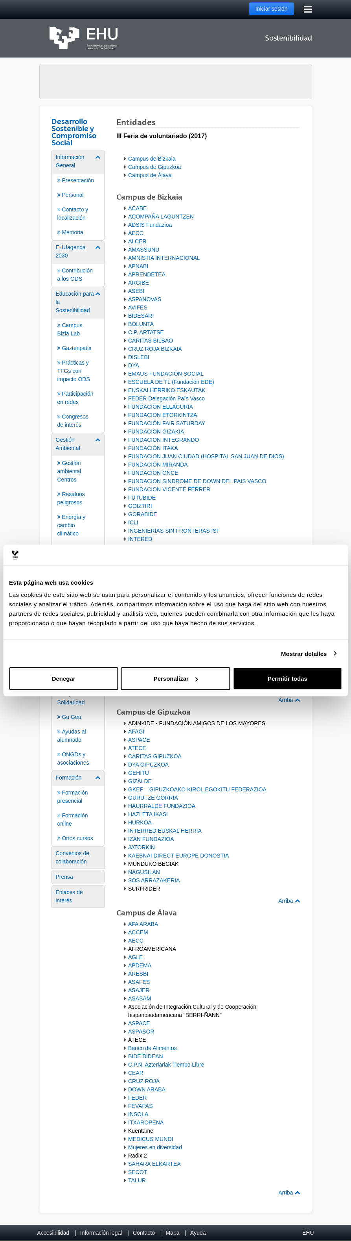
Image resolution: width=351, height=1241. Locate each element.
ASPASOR (141, 1031)
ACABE (137, 208)
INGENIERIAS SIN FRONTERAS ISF (174, 531)
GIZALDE (140, 781)
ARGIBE (138, 283)
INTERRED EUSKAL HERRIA (165, 831)
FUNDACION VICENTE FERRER (169, 489)
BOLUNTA (141, 324)
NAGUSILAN (144, 872)
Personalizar (176, 678)
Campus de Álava (150, 175)
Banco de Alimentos (152, 1048)
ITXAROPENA (146, 1122)
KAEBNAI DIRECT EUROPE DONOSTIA (178, 855)
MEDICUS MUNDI (150, 1139)
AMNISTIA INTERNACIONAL (164, 258)
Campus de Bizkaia (152, 159)
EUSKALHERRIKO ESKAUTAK (167, 390)
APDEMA (139, 965)
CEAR (135, 1073)
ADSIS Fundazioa (150, 225)
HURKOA (140, 822)
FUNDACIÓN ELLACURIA (160, 407)
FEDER (137, 1098)
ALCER (137, 241)
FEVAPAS (140, 1106)
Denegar (63, 678)
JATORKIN (141, 847)
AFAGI (136, 731)
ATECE (137, 748)
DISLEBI (138, 357)
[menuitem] (78, 194)
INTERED (140, 539)
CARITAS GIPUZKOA (155, 756)
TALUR (137, 1180)
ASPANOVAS (144, 299)
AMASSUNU (143, 249)
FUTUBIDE (142, 498)
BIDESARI (141, 316)
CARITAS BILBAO (150, 340)
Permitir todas (287, 678)
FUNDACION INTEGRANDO (163, 440)
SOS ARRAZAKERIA (154, 880)
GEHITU (138, 773)
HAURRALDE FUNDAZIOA (161, 806)
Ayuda (198, 1233)
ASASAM (139, 998)
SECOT (137, 1172)
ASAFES (139, 982)
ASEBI (136, 291)
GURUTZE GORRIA (153, 798)
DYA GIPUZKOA (148, 764)
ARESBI (138, 974)
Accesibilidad (53, 1233)
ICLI (133, 522)
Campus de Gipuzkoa (154, 167)
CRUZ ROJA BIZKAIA (155, 349)
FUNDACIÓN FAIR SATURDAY (166, 423)
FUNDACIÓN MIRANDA (158, 464)
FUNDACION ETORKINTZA (162, 415)
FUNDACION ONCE (153, 473)
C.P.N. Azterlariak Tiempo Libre (166, 1064)
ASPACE (139, 740)
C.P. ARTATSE (146, 332)
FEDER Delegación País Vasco (166, 398)
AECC (135, 233)
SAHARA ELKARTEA (154, 1164)
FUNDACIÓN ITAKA (153, 448)
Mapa (172, 1233)
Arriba (289, 700)
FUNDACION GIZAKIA (156, 431)
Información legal (101, 1233)
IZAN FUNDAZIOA (151, 839)
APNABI (138, 266)
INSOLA (138, 1114)
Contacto (144, 1233)
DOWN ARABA (146, 1089)
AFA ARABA (143, 924)
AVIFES (137, 307)
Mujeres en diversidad (155, 1147)
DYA (133, 365)
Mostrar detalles (304, 653)
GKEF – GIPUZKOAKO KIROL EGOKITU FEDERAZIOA (197, 789)
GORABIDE (142, 514)
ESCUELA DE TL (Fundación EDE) (171, 382)
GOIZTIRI (140, 506)
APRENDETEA (146, 274)
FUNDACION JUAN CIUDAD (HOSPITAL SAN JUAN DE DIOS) (206, 456)
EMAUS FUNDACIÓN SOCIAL (166, 373)
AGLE (135, 957)
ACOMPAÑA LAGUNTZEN (161, 216)
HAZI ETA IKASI (148, 814)
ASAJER (138, 990)
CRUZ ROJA (144, 1081)
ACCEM (138, 932)
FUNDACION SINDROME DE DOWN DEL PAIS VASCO (197, 481)
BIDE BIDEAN (145, 1056)
